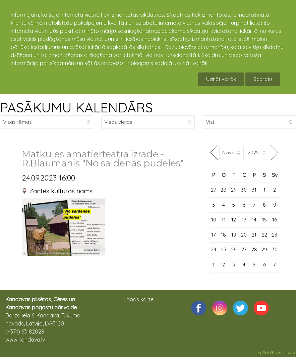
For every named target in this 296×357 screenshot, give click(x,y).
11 (224, 219)
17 (213, 235)
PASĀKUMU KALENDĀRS (76, 107)
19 (233, 235)
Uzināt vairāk (221, 79)
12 (233, 219)
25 (223, 249)
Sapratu (262, 79)
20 (244, 235)
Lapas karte (139, 299)
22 (264, 235)
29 (234, 190)
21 (254, 235)
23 (274, 235)
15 (264, 219)
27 (213, 190)
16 (274, 219)
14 (254, 219)
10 (213, 219)
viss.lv (289, 352)
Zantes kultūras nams (61, 191)
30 (244, 190)
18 (223, 235)
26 (233, 249)
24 (213, 249)
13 (244, 219)
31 (254, 190)
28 (223, 190)
